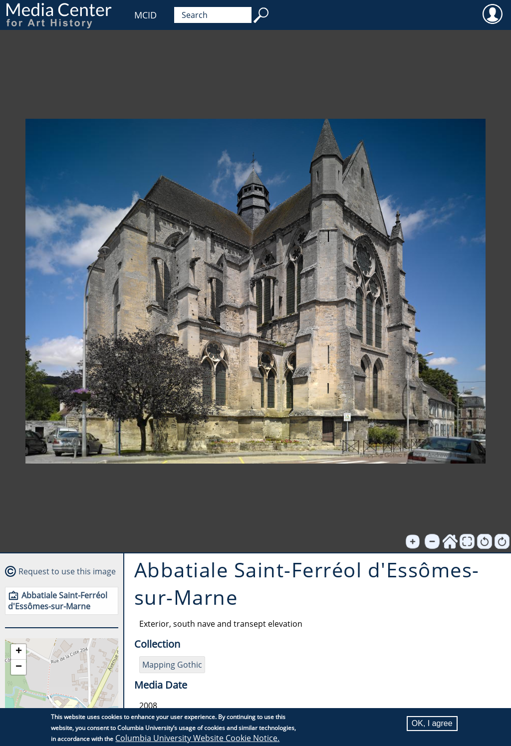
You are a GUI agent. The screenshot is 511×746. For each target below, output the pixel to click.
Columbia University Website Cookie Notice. (197, 738)
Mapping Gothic (172, 664)
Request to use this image (67, 571)
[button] (18, 652)
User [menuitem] (492, 13)
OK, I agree (432, 723)
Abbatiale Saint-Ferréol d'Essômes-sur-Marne (57, 601)
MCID (145, 15)
